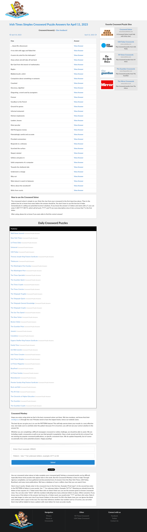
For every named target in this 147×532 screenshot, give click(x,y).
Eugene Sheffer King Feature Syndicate (32, 340)
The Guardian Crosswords (126, 69)
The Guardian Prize (25, 326)
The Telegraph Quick (26, 298)
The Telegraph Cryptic (26, 308)
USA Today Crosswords (126, 42)
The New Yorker (24, 317)
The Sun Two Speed (25, 312)
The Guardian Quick (26, 280)
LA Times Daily (24, 243)
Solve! (53, 462)
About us (49, 518)
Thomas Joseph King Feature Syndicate (32, 257)
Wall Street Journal (25, 233)
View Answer (78, 46)
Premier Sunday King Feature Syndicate (32, 382)
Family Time (23, 345)
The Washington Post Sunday (29, 266)
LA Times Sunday (25, 373)
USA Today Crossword (81, 518)
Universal (22, 247)
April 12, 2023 (90, 35)
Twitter (114, 518)
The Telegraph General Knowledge (31, 303)
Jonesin (21, 331)
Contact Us (114, 521)
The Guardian (23, 401)
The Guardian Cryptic (26, 406)
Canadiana (22, 336)
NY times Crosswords (125, 55)
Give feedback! (61, 30)
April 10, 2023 (15, 35)
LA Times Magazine (25, 364)
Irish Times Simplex (25, 359)
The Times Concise (25, 289)
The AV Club (23, 392)
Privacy (48, 516)
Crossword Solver (126, 29)
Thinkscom (22, 261)
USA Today (22, 252)
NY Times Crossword (81, 516)
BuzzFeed (22, 368)
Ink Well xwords (24, 350)
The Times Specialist (26, 275)
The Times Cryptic (25, 284)
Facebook (114, 516)
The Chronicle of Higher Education (31, 396)
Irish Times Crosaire (25, 354)
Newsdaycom (23, 378)
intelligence (15, 420)
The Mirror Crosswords (126, 81)
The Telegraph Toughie (26, 294)
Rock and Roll (23, 387)
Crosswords (49, 521)
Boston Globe (23, 322)
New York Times (24, 238)
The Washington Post (26, 271)
